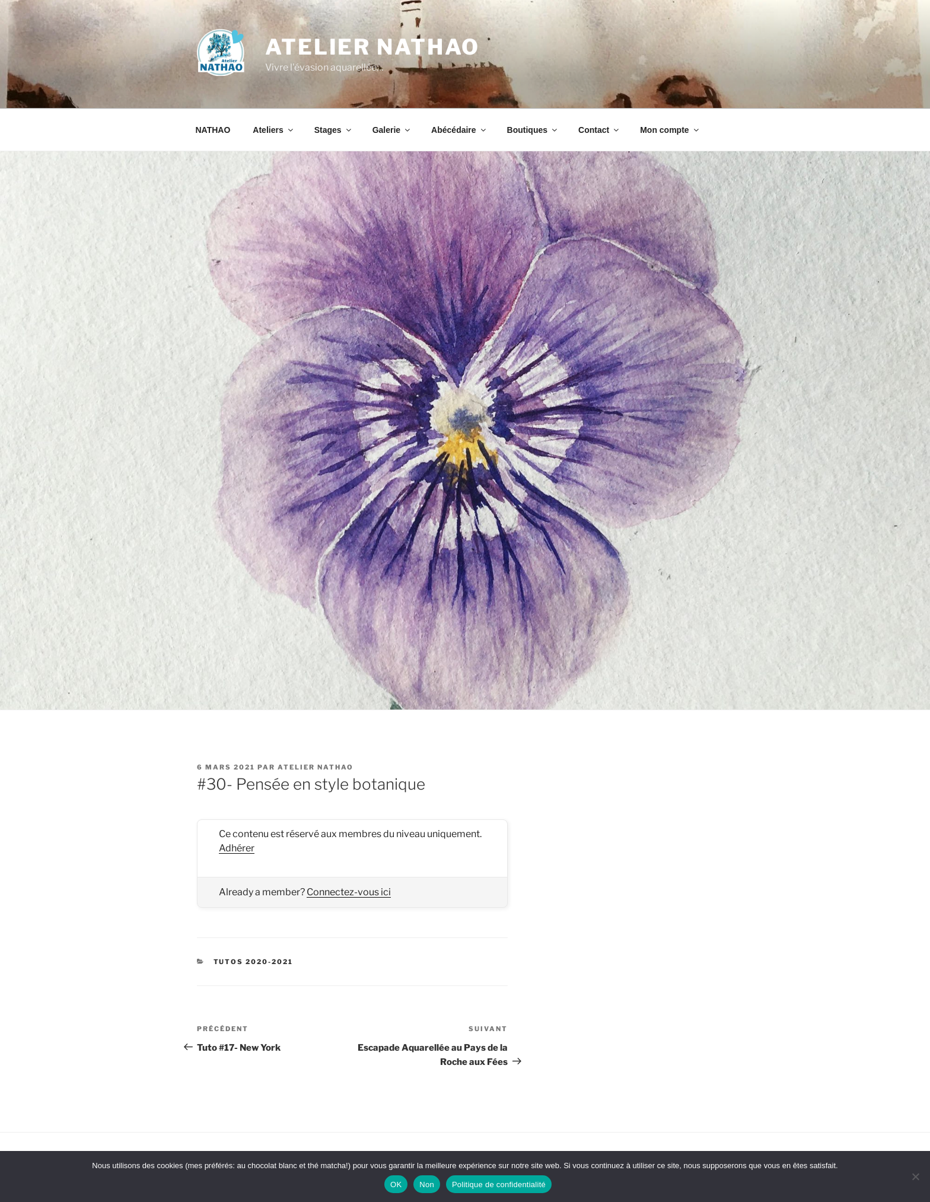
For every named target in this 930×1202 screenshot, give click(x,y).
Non (426, 1184)
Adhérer (236, 848)
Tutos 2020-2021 (254, 962)
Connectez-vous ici (349, 892)
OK (396, 1184)
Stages (333, 130)
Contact (599, 130)
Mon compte (670, 130)
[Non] (915, 1176)
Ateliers (273, 130)
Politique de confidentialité (499, 1184)
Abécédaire (459, 130)
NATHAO (213, 130)
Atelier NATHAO (372, 47)
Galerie (392, 130)
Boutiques (533, 130)
